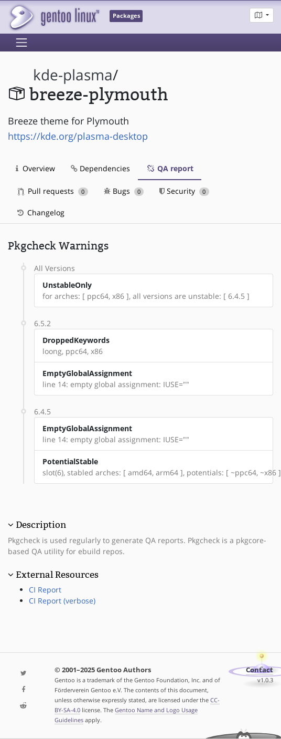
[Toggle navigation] (21, 42)
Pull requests (53, 191)
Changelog (40, 212)
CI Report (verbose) (62, 601)
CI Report (45, 590)
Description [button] (41, 524)
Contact (259, 669)
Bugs (124, 191)
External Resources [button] (57, 574)
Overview (35, 168)
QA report (169, 168)
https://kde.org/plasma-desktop (78, 136)
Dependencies (100, 168)
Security (184, 191)
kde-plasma (73, 75)
